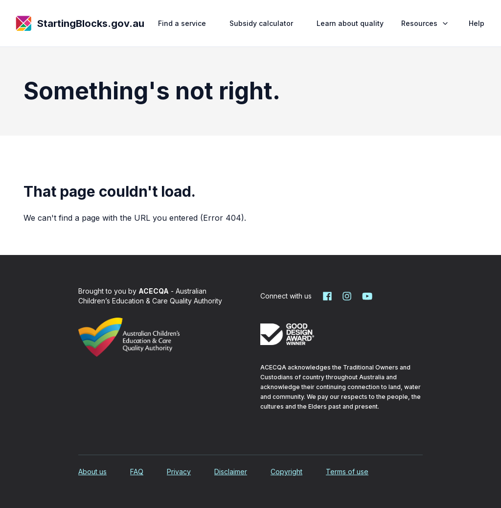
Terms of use (347, 471)
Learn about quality (350, 23)
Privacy (179, 471)
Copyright (286, 471)
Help (476, 23)
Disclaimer (230, 471)
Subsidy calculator (261, 23)
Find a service (182, 23)
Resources (426, 23)
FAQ (136, 471)
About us (92, 471)
